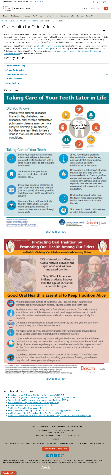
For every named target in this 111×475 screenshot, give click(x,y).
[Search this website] (106, 8)
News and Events (67, 16)
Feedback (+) (9, 473)
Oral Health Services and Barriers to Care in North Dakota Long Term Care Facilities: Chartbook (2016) (49, 416)
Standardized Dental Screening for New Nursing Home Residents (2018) (38, 400)
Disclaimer (41, 443)
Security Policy (100, 443)
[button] (48, 456)
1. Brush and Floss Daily (15, 65)
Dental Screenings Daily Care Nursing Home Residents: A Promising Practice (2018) (42, 397)
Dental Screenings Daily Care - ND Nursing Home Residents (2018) (36, 395)
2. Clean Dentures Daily (15, 70)
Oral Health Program (29, 21)
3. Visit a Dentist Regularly (16, 74)
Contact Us (55, 439)
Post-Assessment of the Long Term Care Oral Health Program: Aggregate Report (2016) (44, 410)
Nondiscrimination (66, 443)
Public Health (14, 21)
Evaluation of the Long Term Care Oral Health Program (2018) (33, 402)
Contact (78, 443)
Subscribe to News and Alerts (55, 449)
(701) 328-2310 (58, 433)
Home (4, 16)
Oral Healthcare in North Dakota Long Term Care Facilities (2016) (34, 413)
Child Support (15, 16)
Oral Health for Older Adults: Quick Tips (36, 48)
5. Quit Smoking (12, 83)
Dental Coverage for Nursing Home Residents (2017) (30, 405)
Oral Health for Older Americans (48, 46)
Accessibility (9, 443)
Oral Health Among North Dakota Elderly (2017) (27, 408)
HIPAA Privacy (52, 443)
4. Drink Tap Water (13, 79)
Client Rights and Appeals (25, 443)
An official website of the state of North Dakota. (22, 1)
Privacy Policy (88, 443)
